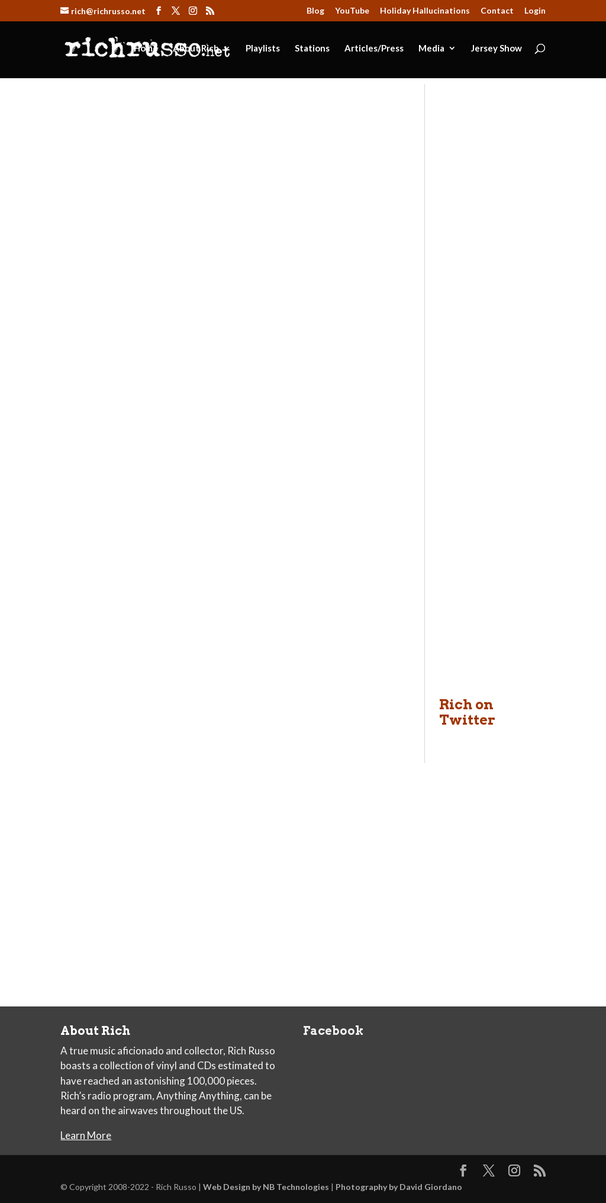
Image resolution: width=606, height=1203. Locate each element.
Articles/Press (374, 48)
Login (535, 11)
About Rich (196, 48)
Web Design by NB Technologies (266, 1187)
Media (431, 48)
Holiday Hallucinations (425, 11)
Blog (315, 11)
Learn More (85, 1135)
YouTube (352, 11)
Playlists (263, 48)
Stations (312, 48)
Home (146, 48)
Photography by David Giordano (399, 1187)
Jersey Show (496, 48)
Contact (497, 11)
